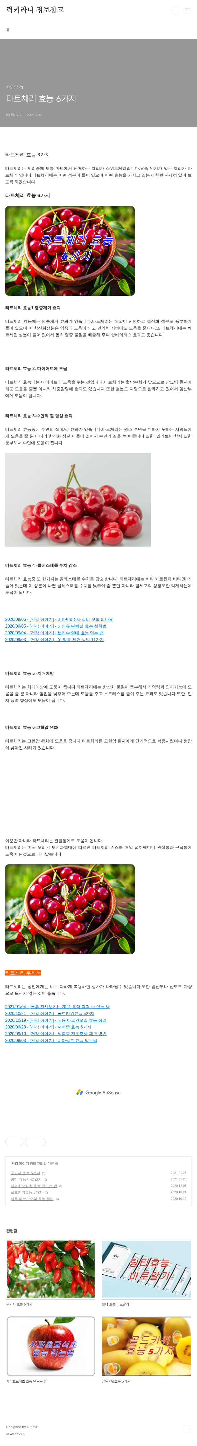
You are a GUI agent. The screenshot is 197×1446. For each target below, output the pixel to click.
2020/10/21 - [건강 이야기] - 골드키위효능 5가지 (49, 1013)
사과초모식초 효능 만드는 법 (34, 1186)
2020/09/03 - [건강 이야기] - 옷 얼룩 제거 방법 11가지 (54, 639)
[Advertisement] (98, 787)
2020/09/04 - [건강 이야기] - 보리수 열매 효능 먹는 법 (54, 633)
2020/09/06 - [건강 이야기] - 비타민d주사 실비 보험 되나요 (59, 619)
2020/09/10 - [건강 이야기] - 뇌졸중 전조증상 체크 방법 (56, 1034)
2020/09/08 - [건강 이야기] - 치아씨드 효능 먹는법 (51, 1040)
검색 (175, 10)
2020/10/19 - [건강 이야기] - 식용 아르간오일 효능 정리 (56, 1020)
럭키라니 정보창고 (35, 10)
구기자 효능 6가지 (25, 1173)
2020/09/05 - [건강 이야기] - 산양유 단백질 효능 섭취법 (56, 626)
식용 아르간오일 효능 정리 (32, 1199)
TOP (186, 1429)
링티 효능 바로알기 (26, 1179)
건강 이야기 (20, 1163)
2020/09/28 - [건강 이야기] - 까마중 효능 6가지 (48, 1027)
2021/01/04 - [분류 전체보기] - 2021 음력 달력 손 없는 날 (57, 1007)
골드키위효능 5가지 (27, 1192)
